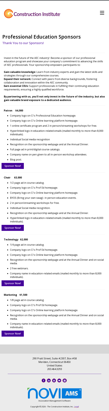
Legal (76, 406)
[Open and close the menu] (83, 12)
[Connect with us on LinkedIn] (49, 380)
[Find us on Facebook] (44, 380)
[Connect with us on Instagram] (54, 380)
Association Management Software (54, 394)
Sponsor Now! (12, 166)
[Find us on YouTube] (59, 380)
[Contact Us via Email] (65, 380)
